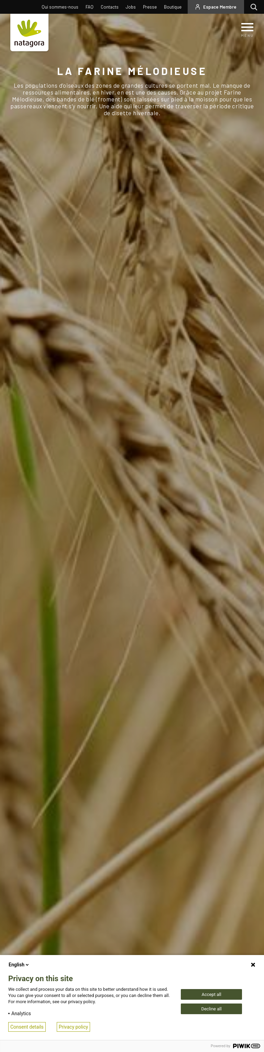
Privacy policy (73, 1027)
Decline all (211, 1008)
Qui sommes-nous (60, 7)
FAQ (90, 7)
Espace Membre (219, 7)
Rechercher (255, 7)
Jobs (131, 7)
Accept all (211, 994)
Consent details (27, 1027)
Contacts (110, 7)
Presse (150, 7)
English (19, 964)
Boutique (173, 7)
